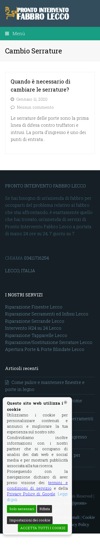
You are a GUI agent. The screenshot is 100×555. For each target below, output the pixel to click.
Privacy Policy (76, 524)
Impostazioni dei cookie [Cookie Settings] (29, 520)
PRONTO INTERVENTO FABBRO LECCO (45, 185)
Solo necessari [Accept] (21, 508)
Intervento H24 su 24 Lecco (33, 328)
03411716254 (36, 258)
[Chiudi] (65, 402)
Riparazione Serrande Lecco (34, 321)
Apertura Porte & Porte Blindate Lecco (44, 349)
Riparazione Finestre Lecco (33, 307)
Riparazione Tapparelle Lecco (36, 335)
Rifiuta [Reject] (44, 508)
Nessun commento (35, 107)
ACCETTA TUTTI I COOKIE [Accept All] (43, 527)
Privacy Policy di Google (31, 493)
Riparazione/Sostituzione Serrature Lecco (48, 342)
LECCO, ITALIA (20, 270)
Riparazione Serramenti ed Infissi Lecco (46, 314)
